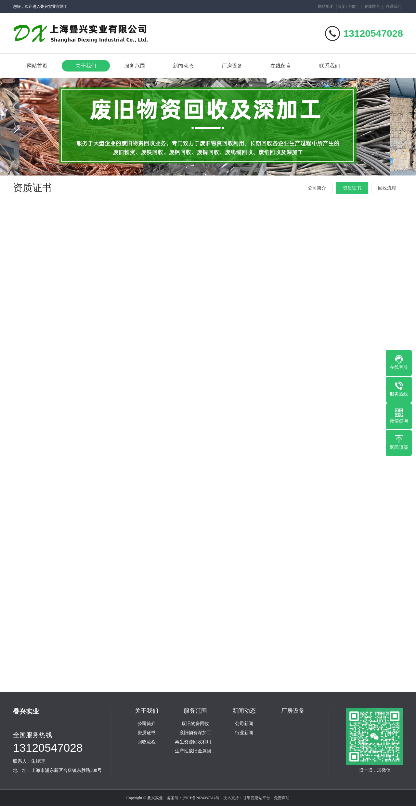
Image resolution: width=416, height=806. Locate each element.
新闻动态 (183, 66)
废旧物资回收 (195, 724)
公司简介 (317, 188)
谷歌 (352, 6)
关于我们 (85, 66)
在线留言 (372, 6)
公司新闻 (244, 724)
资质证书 (352, 188)
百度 (341, 6)
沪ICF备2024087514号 (201, 798)
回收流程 (387, 188)
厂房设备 (232, 66)
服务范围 (134, 66)
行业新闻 (244, 733)
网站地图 (325, 6)
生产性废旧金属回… (195, 751)
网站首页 (37, 66)
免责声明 (282, 798)
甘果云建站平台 (256, 798)
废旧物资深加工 (195, 733)
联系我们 (393, 6)
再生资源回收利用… (195, 742)
